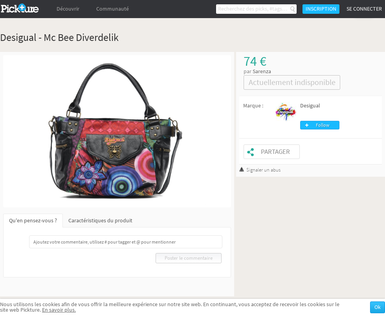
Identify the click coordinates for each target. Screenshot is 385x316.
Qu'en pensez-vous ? (33, 220)
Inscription (321, 9)
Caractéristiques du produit (100, 220)
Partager (275, 151)
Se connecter (364, 9)
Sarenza (262, 71)
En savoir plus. (59, 310)
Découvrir (68, 9)
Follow (323, 125)
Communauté (112, 9)
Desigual (310, 105)
